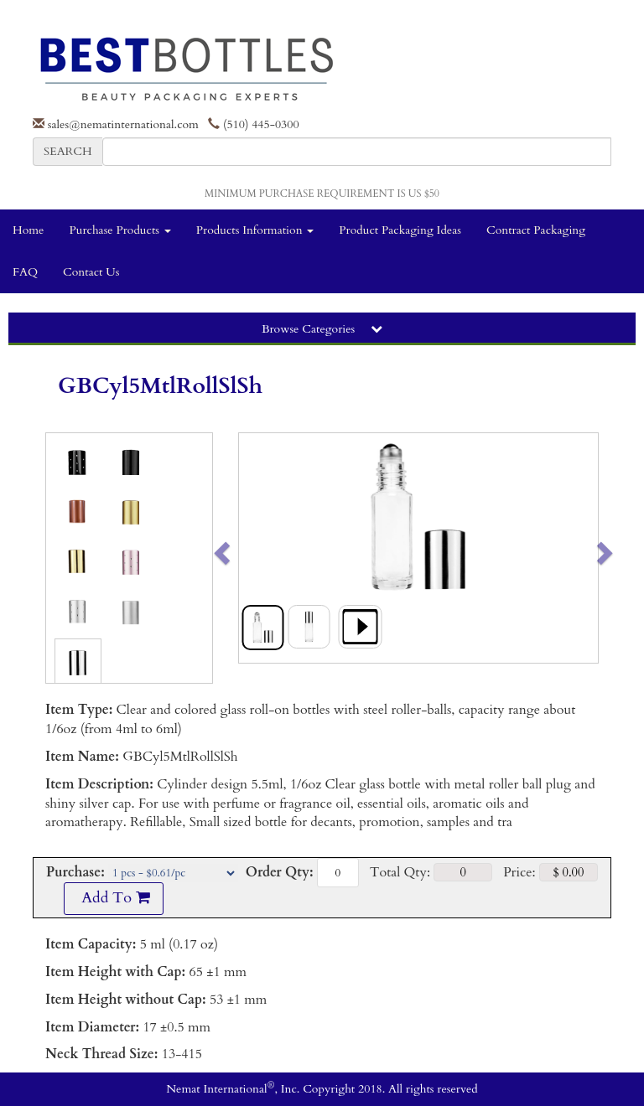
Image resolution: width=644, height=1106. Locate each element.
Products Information (255, 230)
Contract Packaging (535, 230)
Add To (113, 897)
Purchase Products (119, 230)
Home (28, 230)
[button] (257, 548)
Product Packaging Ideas (400, 230)
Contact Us (91, 272)
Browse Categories (322, 329)
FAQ (25, 272)
